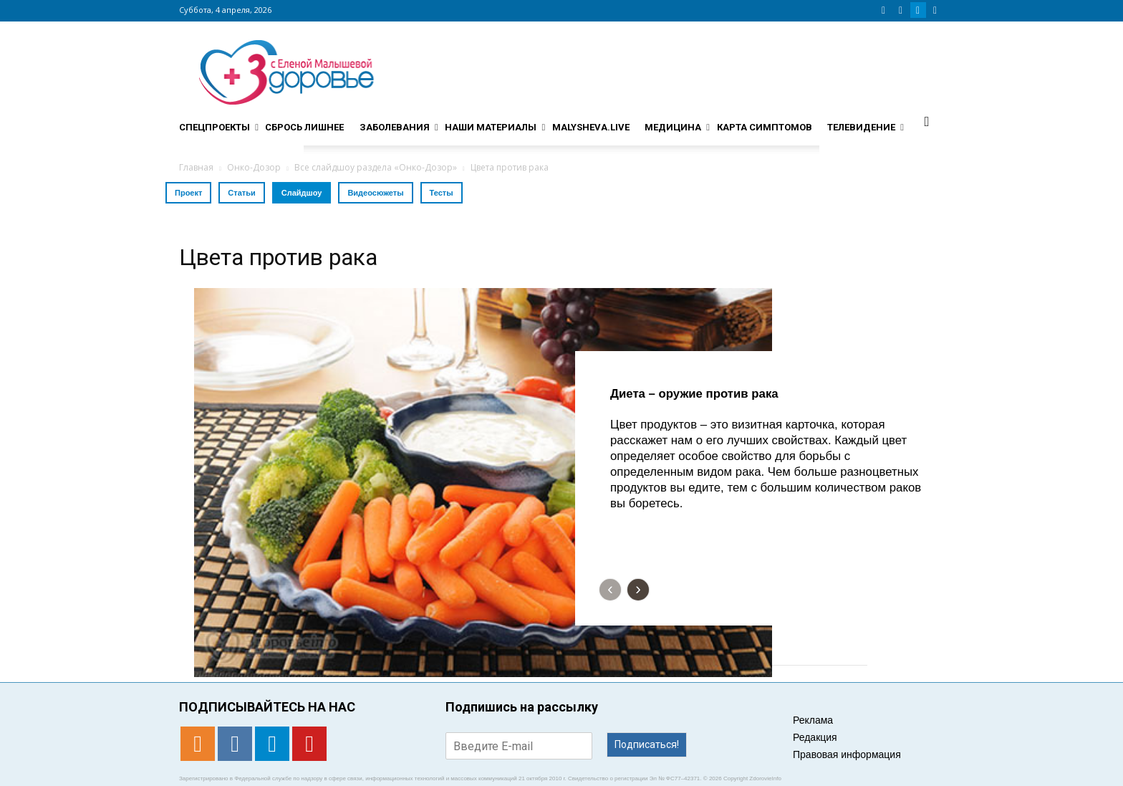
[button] (927, 121)
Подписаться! (646, 744)
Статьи (241, 192)
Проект (188, 192)
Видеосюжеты (375, 192)
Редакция (815, 737)
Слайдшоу (301, 192)
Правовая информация (847, 754)
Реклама (813, 720)
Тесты (441, 192)
